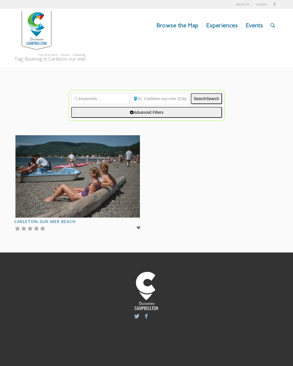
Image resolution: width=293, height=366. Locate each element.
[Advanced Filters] (146, 112)
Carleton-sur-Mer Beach (45, 221)
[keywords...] (100, 98)
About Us (243, 4)
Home (65, 55)
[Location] (160, 98)
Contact (261, 4)
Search (206, 98)
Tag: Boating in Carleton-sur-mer (50, 59)
